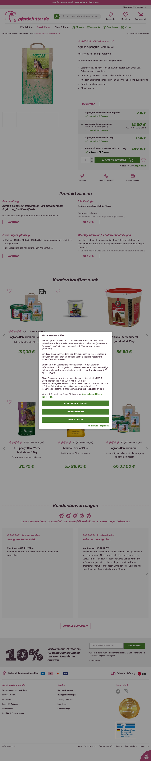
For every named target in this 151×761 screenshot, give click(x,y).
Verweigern (75, 411)
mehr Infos (75, 419)
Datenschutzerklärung (92, 394)
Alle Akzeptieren (75, 403)
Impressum (47, 397)
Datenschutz (93, 426)
